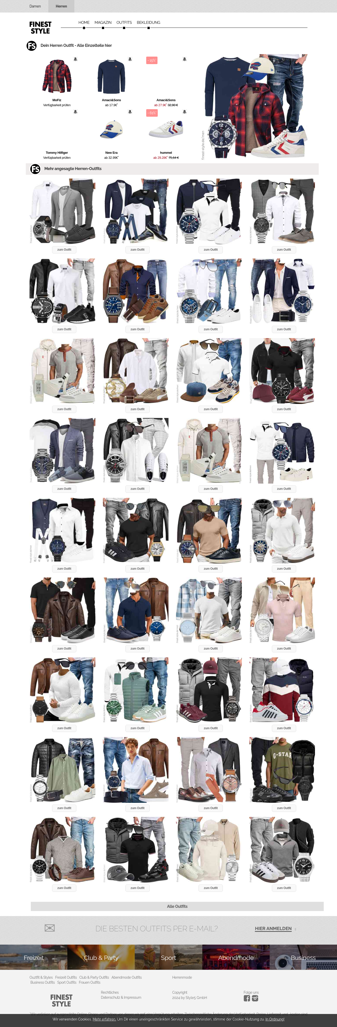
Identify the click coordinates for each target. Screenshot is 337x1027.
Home (83, 22)
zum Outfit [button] (64, 249)
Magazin (103, 22)
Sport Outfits (66, 982)
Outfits (124, 22)
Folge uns (251, 992)
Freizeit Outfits (66, 977)
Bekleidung (148, 22)
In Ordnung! (274, 1019)
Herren (61, 6)
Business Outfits (43, 982)
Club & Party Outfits (94, 977)
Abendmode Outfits (126, 977)
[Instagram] (248, 1000)
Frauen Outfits (89, 982)
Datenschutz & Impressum (121, 997)
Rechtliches (110, 992)
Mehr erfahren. (104, 1019)
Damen (35, 6)
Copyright (179, 992)
